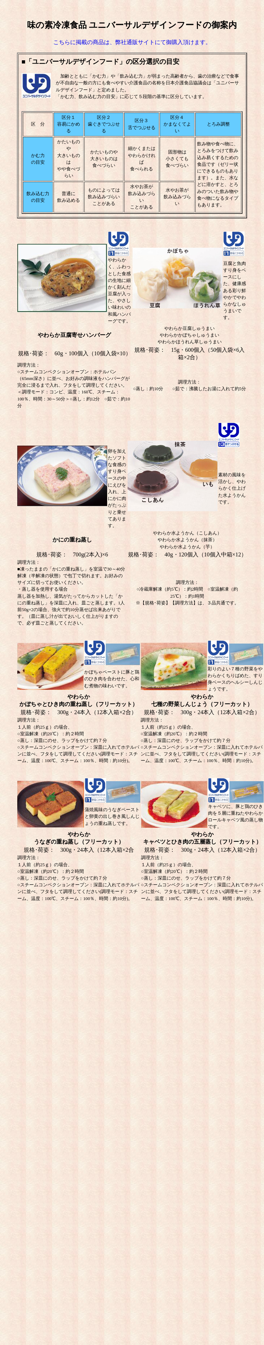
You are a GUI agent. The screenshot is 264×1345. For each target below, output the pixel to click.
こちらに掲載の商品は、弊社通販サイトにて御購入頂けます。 (132, 42)
